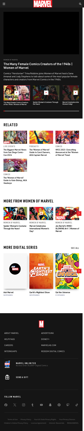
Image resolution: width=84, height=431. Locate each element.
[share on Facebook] (5, 405)
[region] (41, 33)
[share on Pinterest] (59, 405)
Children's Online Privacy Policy (16, 423)
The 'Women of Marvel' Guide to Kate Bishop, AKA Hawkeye (15, 180)
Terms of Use (13, 419)
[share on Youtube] (41, 405)
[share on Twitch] (67, 405)
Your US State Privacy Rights (45, 419)
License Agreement (38, 423)
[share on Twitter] (14, 405)
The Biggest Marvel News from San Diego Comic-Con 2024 (14, 152)
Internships (10, 351)
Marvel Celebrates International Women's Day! (39, 228)
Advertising (47, 333)
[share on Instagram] (23, 405)
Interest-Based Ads (56, 423)
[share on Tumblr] (32, 405)
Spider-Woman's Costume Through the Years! (14, 227)
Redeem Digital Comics (53, 351)
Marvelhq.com (48, 345)
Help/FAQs (9, 339)
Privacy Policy (26, 419)
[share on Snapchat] (50, 405)
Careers (8, 345)
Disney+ (45, 339)
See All (75, 247)
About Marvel (11, 333)
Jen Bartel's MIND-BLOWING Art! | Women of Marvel (67, 228)
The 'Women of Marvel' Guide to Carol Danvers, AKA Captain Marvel (39, 152)
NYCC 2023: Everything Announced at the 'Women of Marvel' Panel (66, 152)
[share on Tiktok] (76, 405)
